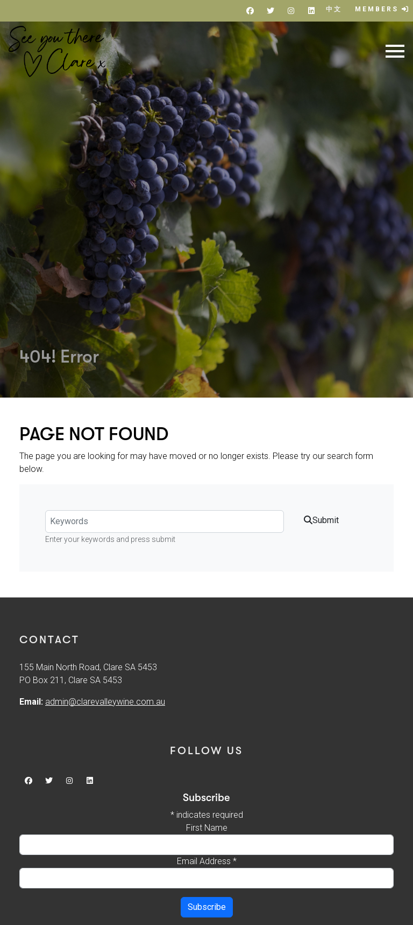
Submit (321, 520)
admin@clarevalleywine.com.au (105, 702)
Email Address (207, 861)
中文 (334, 9)
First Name (206, 828)
